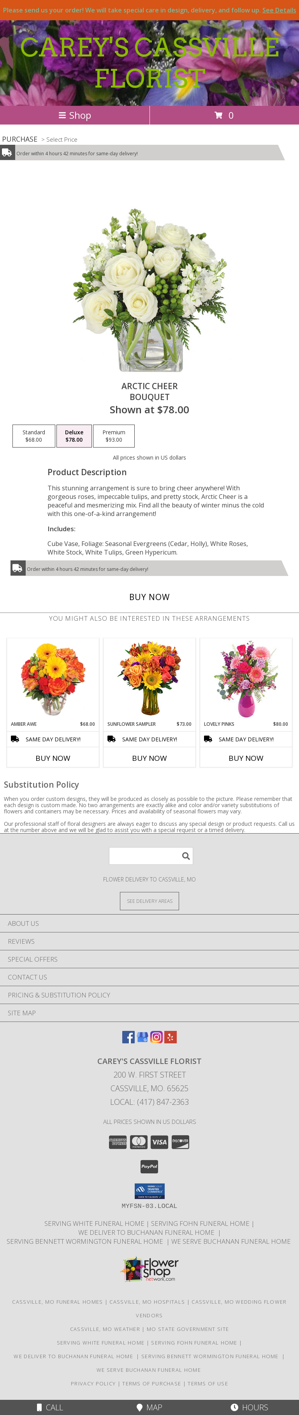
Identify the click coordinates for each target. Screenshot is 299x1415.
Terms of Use (208, 1383)
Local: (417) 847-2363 (149, 1102)
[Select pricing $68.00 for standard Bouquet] (34, 436)
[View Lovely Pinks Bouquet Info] (246, 679)
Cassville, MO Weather (105, 1328)
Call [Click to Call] (50, 1407)
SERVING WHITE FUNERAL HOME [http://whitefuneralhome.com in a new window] (95, 1223)
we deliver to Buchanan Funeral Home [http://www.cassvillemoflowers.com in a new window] (148, 1232)
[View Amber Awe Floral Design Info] (53, 679)
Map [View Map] (149, 1407)
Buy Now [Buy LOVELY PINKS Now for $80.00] (246, 758)
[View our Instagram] (156, 1040)
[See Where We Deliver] (149, 900)
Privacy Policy (93, 1383)
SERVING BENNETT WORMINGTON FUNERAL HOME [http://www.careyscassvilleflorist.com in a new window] (86, 1241)
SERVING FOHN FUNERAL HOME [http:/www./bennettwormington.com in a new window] (201, 1223)
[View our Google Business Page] (142, 1040)
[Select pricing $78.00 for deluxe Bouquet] (74, 436)
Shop (74, 115)
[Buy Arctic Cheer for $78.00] (149, 597)
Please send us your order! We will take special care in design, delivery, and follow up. (149, 10)
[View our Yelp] (170, 1040)
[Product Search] (151, 856)
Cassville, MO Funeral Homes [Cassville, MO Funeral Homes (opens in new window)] (57, 1301)
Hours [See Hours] (249, 1407)
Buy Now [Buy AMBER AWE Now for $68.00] (52, 758)
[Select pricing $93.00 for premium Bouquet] (113, 436)
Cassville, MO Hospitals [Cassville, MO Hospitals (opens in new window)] (147, 1301)
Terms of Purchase (151, 1383)
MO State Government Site (188, 1328)
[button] (150, 1191)
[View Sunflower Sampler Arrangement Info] (149, 679)
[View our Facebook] (128, 1040)
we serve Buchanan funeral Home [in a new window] (231, 1241)
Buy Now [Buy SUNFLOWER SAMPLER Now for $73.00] (149, 758)
